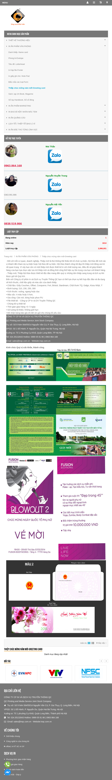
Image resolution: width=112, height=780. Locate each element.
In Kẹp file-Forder (16, 70)
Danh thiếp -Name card (18, 52)
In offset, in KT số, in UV (14, 746)
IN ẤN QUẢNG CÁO (15, 118)
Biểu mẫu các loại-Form (18, 82)
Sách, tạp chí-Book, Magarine (21, 94)
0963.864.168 (13, 165)
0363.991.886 (10, 195)
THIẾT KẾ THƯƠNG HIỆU (18, 40)
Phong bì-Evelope (16, 58)
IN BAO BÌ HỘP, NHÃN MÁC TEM (21, 112)
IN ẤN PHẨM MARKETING (18, 106)
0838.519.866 (13, 223)
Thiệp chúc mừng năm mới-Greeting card (27, 88)
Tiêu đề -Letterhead (17, 64)
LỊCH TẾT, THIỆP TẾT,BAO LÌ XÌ (20, 124)
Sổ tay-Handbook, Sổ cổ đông (21, 100)
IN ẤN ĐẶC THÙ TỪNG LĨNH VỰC (21, 130)
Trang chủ (8, 256)
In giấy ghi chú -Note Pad (19, 76)
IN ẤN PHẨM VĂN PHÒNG (18, 46)
